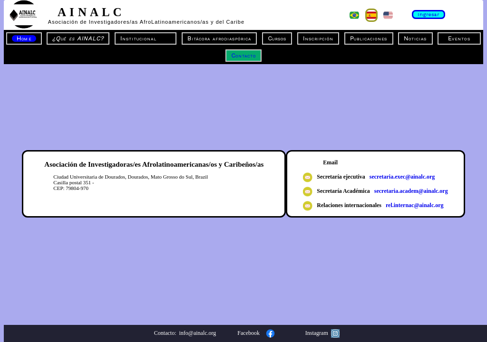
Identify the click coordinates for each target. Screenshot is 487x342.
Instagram (322, 333)
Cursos (277, 38)
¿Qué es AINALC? (77, 38)
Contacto (243, 55)
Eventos (459, 38)
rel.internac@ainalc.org (413, 205)
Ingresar (428, 14)
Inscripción (318, 38)
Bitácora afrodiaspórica (219, 38)
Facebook (257, 333)
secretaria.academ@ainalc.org (409, 191)
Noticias (415, 38)
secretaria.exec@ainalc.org (401, 176)
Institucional (145, 38)
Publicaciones (368, 38)
